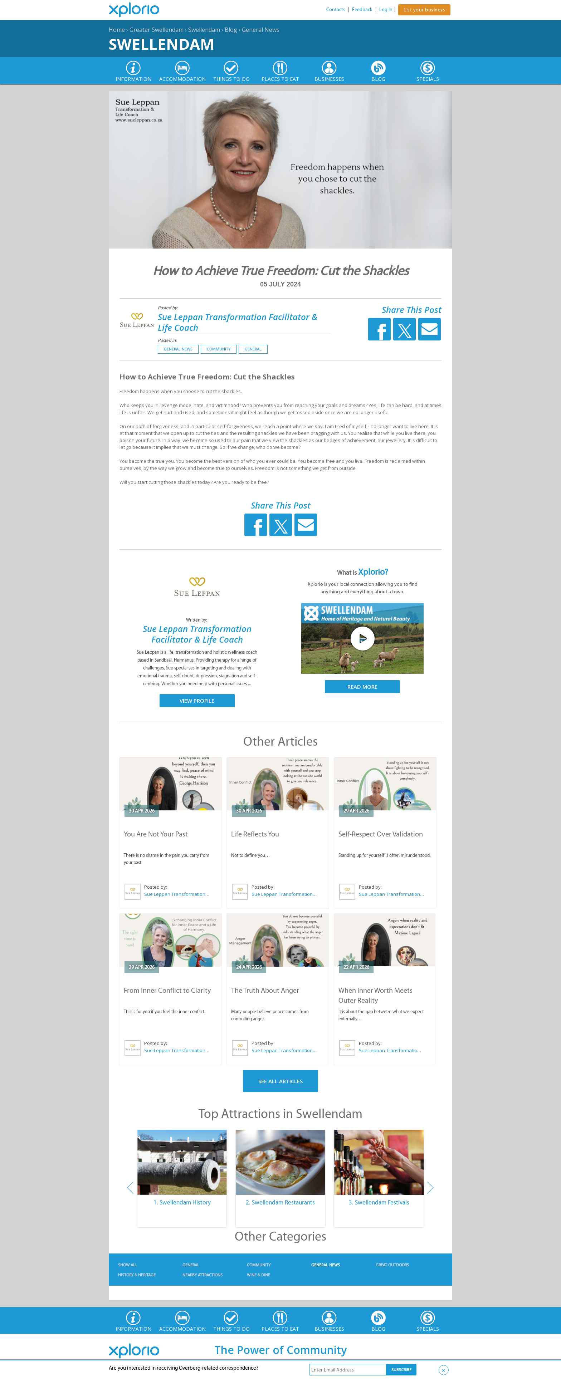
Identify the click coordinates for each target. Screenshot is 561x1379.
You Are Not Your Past (156, 834)
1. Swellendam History (182, 1202)
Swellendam (204, 30)
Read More (362, 686)
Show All (127, 1264)
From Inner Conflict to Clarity (167, 990)
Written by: (197, 620)
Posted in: (167, 340)
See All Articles (280, 1081)
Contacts (335, 9)
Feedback (362, 9)
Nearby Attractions (202, 1274)
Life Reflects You (255, 834)
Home (117, 30)
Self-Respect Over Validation (380, 834)
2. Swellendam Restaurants (280, 1202)
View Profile (197, 700)
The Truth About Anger (265, 990)
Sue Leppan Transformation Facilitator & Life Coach (238, 322)
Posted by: (168, 307)
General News (260, 30)
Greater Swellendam (157, 30)
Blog (231, 30)
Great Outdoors (392, 1264)
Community (218, 349)
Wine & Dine (258, 1274)
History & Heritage (137, 1274)
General (253, 349)
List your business (424, 10)
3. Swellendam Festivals (379, 1202)
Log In (385, 9)
